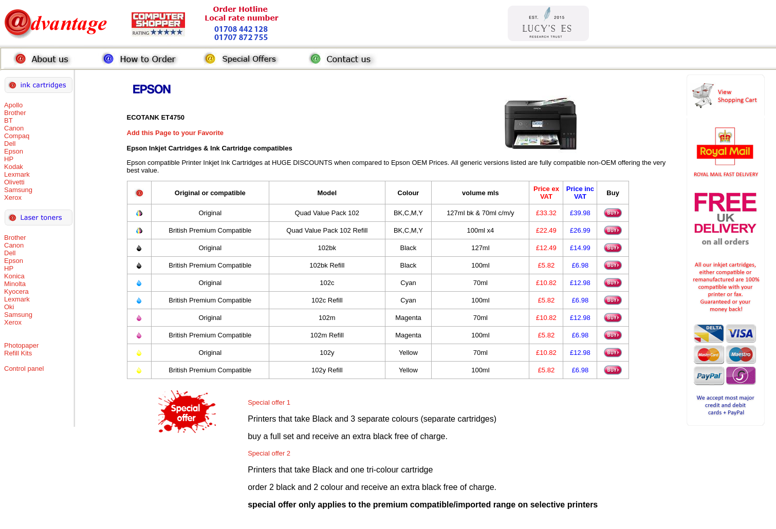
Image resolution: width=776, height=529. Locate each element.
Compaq (16, 136)
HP (8, 159)
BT (8, 120)
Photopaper (21, 345)
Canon (14, 128)
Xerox (13, 197)
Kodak (13, 167)
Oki (9, 307)
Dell (9, 143)
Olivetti (14, 182)
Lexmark (17, 174)
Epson (13, 151)
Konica (14, 276)
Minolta (15, 284)
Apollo (13, 105)
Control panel (24, 368)
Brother (15, 113)
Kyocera (16, 291)
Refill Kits (18, 353)
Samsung (18, 190)
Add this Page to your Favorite (175, 133)
